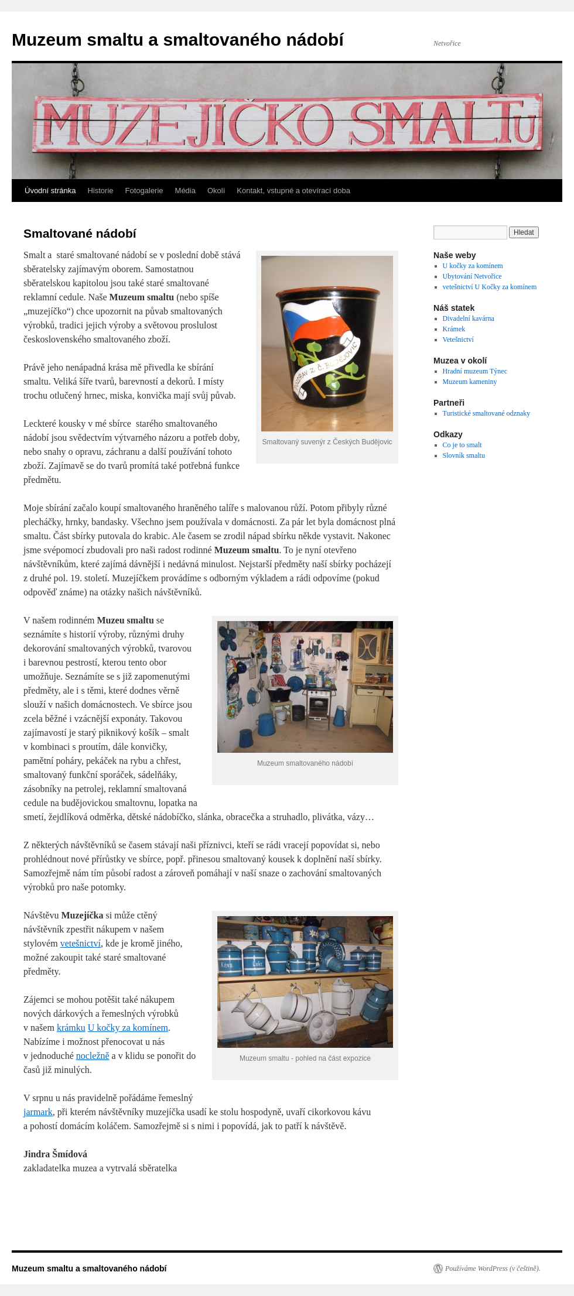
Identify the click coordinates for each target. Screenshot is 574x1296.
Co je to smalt (462, 445)
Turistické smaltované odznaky (487, 413)
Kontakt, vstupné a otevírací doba (293, 190)
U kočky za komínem (128, 1028)
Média (185, 190)
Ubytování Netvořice (472, 276)
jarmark (38, 1112)
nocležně (93, 1056)
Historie (100, 190)
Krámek (454, 329)
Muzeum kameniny (470, 382)
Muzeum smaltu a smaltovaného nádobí (178, 39)
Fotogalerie (144, 190)
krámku (71, 1028)
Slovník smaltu (464, 455)
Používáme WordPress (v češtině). (493, 1268)
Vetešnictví (458, 339)
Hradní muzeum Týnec (475, 371)
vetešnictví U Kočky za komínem (490, 287)
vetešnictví (80, 943)
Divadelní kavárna (468, 318)
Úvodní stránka (50, 190)
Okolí (216, 190)
